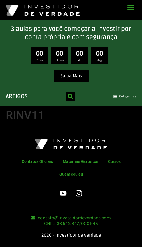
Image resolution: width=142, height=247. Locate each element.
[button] (130, 7)
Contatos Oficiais (37, 161)
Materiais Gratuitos (80, 161)
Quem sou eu (71, 174)
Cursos (114, 161)
